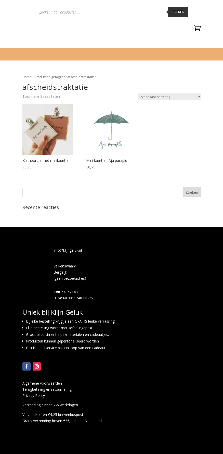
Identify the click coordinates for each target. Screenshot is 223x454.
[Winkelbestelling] (169, 96)
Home (27, 77)
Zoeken (178, 11)
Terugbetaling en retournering (47, 389)
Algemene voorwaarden (42, 383)
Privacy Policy (33, 395)
